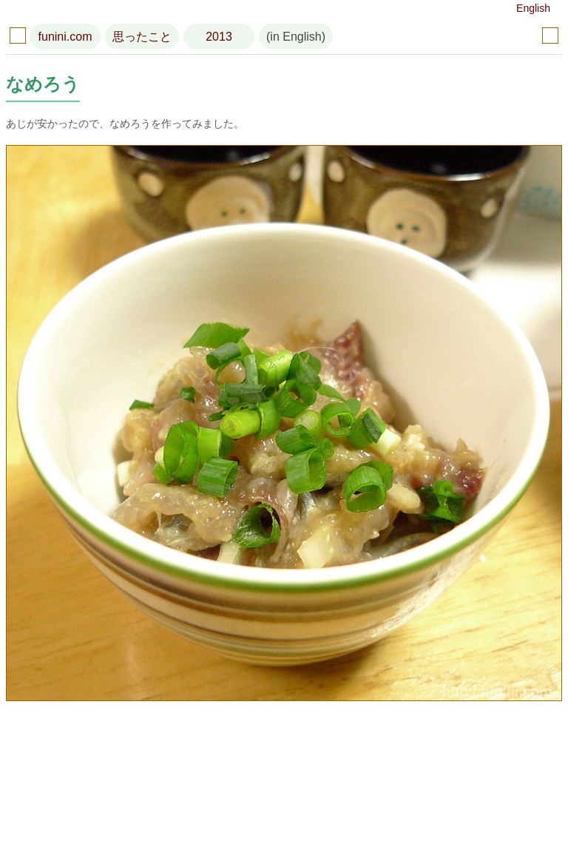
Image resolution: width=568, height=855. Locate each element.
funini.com (65, 36)
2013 (219, 36)
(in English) (295, 36)
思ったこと (142, 36)
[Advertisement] (284, 781)
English (533, 8)
